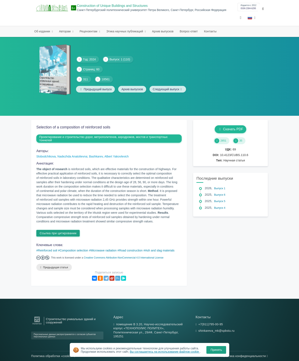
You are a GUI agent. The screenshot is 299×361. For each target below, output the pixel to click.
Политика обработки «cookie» (53, 356)
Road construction (131, 250)
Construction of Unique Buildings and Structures (112, 5)
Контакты (210, 31)
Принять (216, 349)
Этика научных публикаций (125, 31)
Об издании (42, 31)
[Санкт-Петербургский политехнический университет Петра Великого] (37, 324)
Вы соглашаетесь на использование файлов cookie (165, 351)
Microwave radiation (104, 250)
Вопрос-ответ (189, 31)
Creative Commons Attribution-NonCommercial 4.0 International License (124, 257)
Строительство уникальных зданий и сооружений (71, 320)
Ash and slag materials (160, 250)
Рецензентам (89, 31)
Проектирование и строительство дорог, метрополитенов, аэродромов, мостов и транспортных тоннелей (103, 138)
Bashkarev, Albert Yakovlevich (109, 156)
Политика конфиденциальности (244, 356)
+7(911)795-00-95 (210, 324)
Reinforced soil (47, 250)
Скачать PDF (230, 129)
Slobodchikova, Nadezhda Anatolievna (61, 156)
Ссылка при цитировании (58, 233)
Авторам (65, 31)
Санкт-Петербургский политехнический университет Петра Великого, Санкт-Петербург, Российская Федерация (151, 10)
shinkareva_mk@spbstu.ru (216, 331)
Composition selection (74, 250)
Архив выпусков (163, 31)
